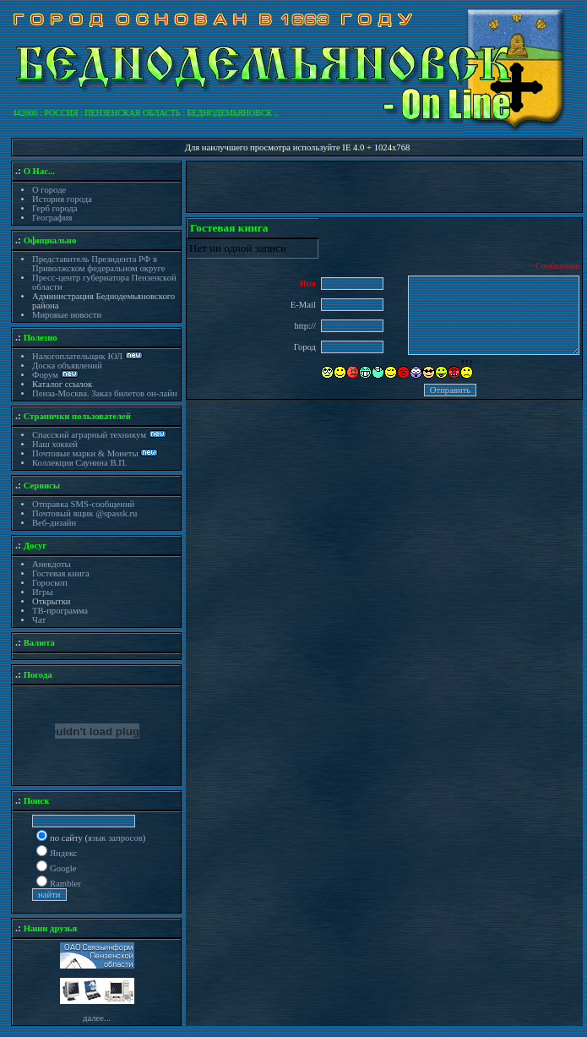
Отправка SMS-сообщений (83, 504)
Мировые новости (66, 314)
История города (62, 199)
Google (63, 868)
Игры (42, 592)
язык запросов (115, 838)
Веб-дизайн (54, 522)
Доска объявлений (67, 365)
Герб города (54, 208)
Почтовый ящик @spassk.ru (84, 513)
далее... (97, 1018)
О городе (49, 189)
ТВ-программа (60, 610)
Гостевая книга (61, 573)
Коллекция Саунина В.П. (80, 462)
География (52, 217)
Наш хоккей (55, 444)
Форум (46, 374)
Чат (39, 620)
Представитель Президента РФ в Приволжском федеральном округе (98, 263)
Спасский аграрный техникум (89, 434)
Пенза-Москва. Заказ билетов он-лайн (104, 393)
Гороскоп (50, 582)
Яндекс (64, 853)
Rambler (65, 883)
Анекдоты (51, 564)
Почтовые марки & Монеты (85, 453)
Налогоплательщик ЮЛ (77, 356)
